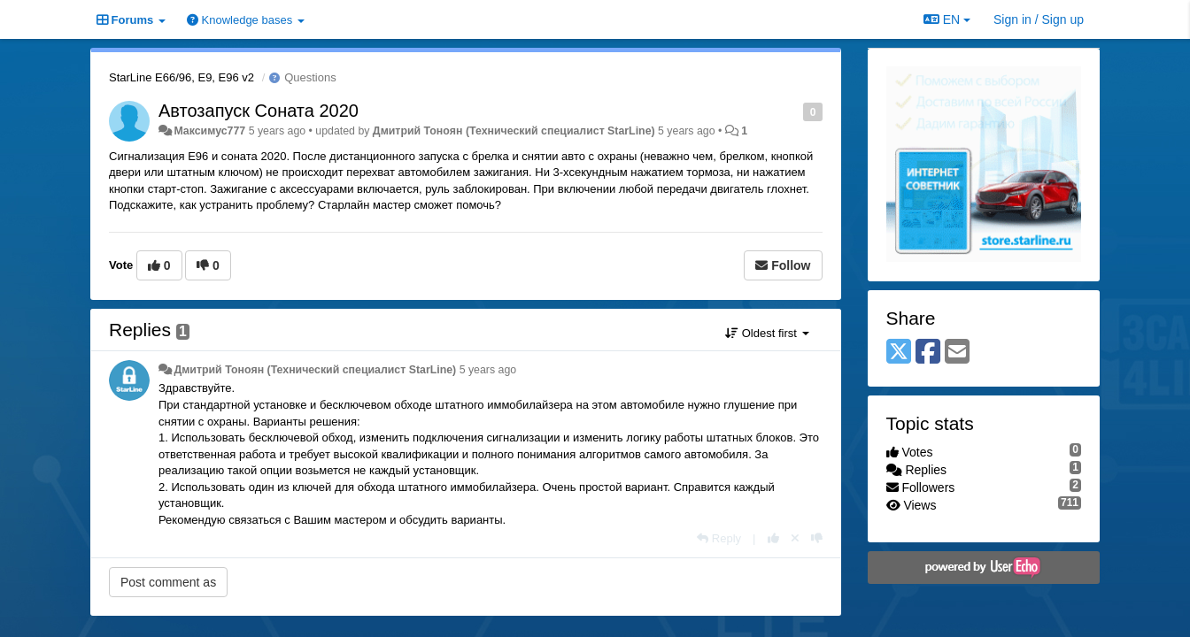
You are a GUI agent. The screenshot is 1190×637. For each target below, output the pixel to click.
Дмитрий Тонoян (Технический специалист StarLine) (514, 131)
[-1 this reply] (817, 538)
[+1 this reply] (773, 538)
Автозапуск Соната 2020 (258, 110)
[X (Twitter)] (898, 352)
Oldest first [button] (766, 333)
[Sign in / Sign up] (1038, 19)
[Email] (957, 352)
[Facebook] (928, 352)
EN (946, 19)
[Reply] (719, 538)
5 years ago (488, 370)
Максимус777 (209, 131)
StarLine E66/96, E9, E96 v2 (181, 77)
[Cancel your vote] (795, 538)
